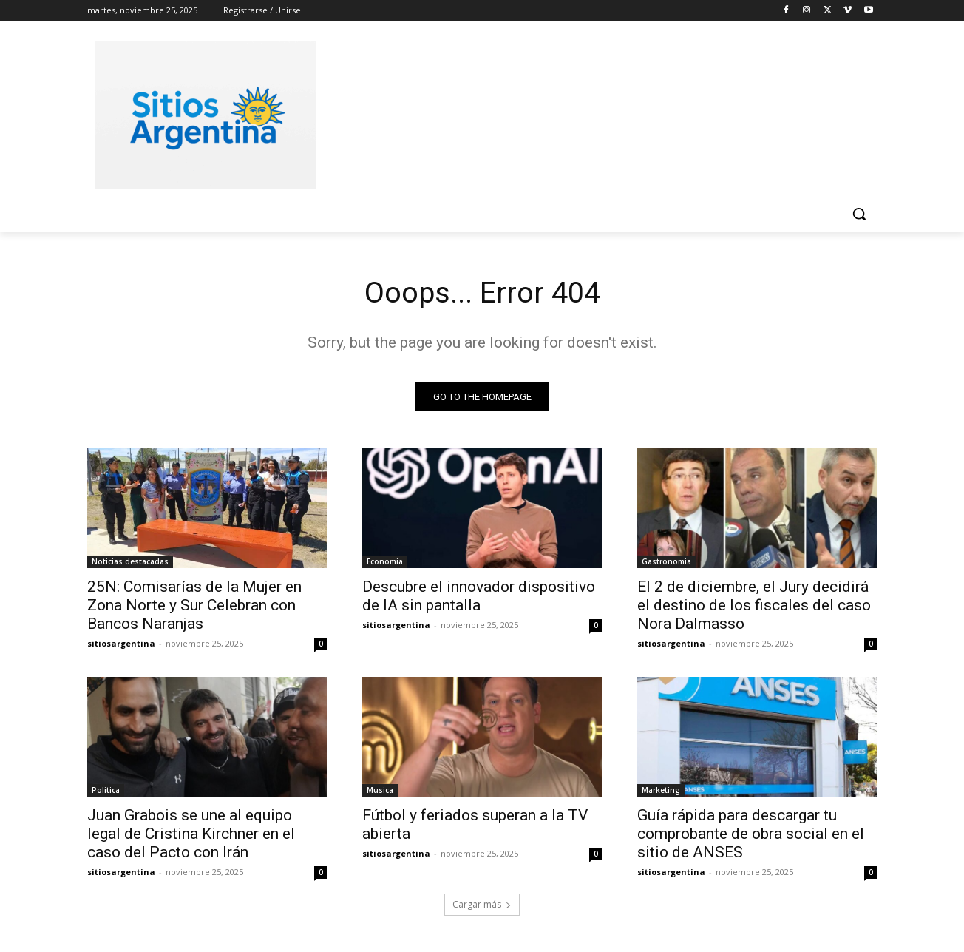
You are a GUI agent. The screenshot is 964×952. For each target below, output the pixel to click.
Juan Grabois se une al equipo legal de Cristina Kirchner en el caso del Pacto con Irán (191, 834)
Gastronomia (666, 562)
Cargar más (482, 905)
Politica (106, 791)
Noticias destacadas (130, 562)
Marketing (661, 791)
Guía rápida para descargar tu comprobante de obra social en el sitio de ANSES (750, 834)
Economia (385, 562)
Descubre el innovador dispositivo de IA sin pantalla (478, 596)
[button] (859, 214)
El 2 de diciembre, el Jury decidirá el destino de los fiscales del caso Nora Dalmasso (754, 605)
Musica (380, 791)
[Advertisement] (593, 113)
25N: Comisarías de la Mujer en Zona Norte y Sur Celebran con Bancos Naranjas (194, 605)
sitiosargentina (121, 643)
